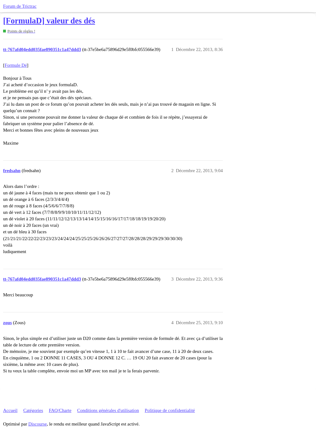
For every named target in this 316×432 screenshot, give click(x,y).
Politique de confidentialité (170, 410)
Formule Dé (16, 65)
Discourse (37, 423)
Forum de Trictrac (19, 6)
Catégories (33, 410)
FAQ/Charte (60, 410)
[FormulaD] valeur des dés (49, 20)
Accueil (10, 410)
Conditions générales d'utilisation (108, 410)
